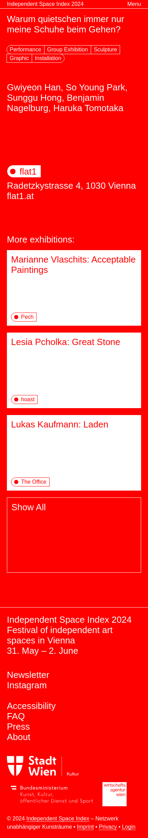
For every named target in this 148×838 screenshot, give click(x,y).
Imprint (85, 827)
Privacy (108, 827)
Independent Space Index (57, 818)
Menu (134, 4)
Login (128, 827)
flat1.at (20, 196)
